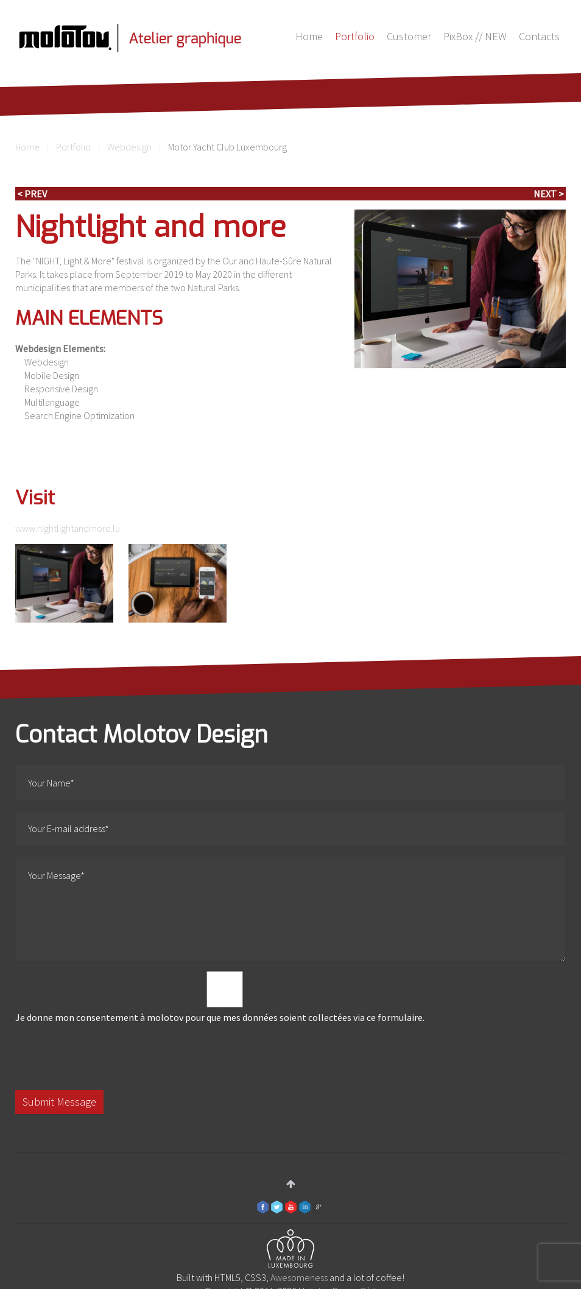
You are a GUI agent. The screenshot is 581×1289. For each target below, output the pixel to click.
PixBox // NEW (475, 36)
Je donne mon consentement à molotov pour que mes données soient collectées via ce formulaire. (224, 997)
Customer (409, 36)
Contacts (539, 36)
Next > (548, 194)
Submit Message (59, 1102)
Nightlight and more (150, 227)
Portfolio (355, 36)
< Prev (32, 194)
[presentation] (107, 1057)
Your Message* (290, 909)
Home (309, 36)
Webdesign (129, 147)
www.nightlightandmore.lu (67, 528)
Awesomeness (299, 1277)
